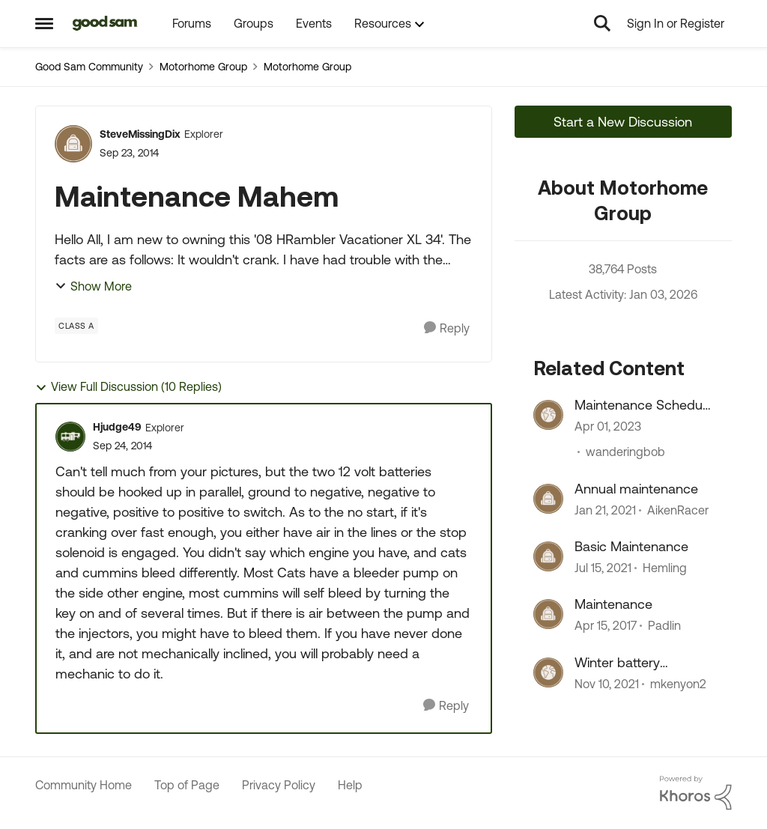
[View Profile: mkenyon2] (548, 672)
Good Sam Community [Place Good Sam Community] (89, 67)
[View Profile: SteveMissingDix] (73, 144)
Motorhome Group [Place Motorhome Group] (203, 67)
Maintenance (613, 604)
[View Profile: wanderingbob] (548, 415)
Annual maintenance (636, 489)
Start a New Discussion (623, 122)
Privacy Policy (278, 785)
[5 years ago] (607, 684)
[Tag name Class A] (76, 326)
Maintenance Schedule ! (643, 405)
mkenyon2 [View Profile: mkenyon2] (678, 683)
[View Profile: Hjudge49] (70, 437)
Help (350, 785)
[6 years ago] (605, 510)
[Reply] (447, 328)
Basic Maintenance (631, 546)
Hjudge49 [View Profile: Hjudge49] (117, 427)
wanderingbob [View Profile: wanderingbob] (625, 452)
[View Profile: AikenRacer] (548, 499)
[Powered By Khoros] (696, 793)
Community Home (83, 785)
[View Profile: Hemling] (548, 556)
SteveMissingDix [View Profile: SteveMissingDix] (140, 134)
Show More (93, 286)
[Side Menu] (44, 23)
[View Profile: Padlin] (548, 614)
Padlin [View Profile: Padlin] (664, 626)
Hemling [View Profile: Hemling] (665, 567)
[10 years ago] (606, 626)
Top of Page (186, 785)
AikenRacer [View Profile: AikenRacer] (678, 510)
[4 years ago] (608, 427)
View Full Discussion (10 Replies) (128, 387)
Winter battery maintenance (617, 663)
